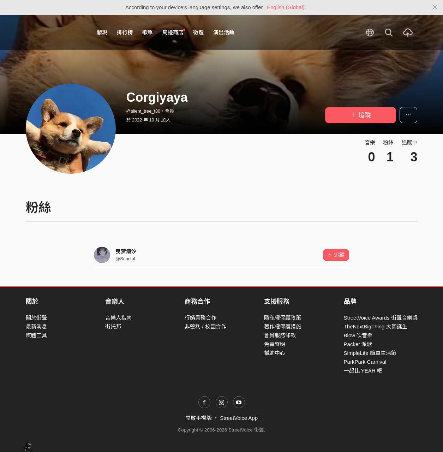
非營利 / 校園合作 (205, 326)
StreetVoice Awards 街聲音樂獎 (381, 318)
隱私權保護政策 (282, 318)
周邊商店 (174, 32)
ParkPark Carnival (365, 362)
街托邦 (113, 326)
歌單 (147, 32)
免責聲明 (274, 344)
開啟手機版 (198, 418)
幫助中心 (274, 353)
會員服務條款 (280, 335)
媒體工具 (36, 335)
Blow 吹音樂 (358, 335)
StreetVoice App (239, 418)
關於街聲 (36, 318)
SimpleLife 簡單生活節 (370, 353)
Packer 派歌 (358, 344)
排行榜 (125, 32)
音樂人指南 (118, 318)
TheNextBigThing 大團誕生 (375, 326)
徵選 (198, 32)
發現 (102, 32)
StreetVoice (55, 32)
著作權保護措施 (282, 326)
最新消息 (36, 326)
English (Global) (286, 7)
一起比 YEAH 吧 (363, 371)
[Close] (435, 7)
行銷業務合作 (200, 318)
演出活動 (223, 32)
